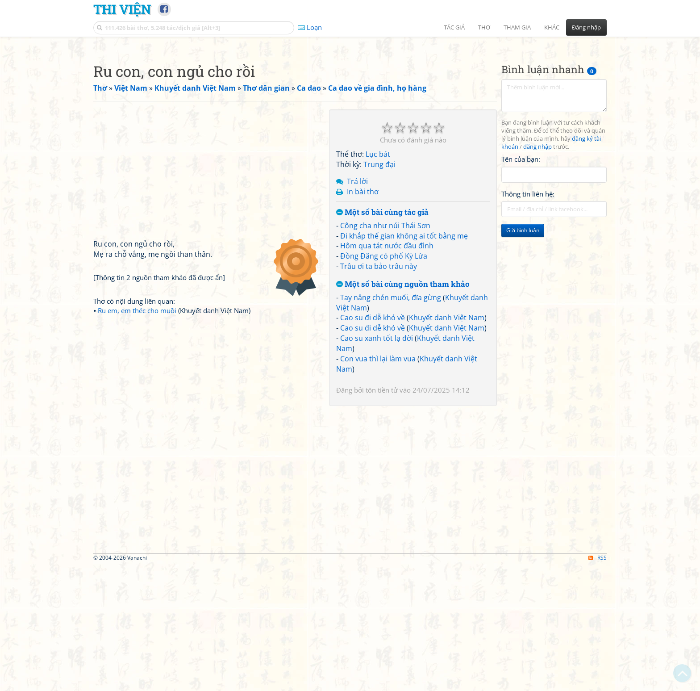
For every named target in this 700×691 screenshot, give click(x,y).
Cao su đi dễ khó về (372, 443)
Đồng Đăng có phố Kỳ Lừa (383, 381)
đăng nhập (537, 272)
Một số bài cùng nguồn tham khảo (403, 409)
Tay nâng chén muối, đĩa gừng (390, 422)
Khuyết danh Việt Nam (446, 443)
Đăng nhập (586, 27)
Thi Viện (122, 8)
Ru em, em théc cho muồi (137, 435)
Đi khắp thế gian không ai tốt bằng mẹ (404, 361)
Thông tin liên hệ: (527, 318)
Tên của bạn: (520, 284)
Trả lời (357, 306)
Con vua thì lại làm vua (378, 484)
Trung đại (379, 289)
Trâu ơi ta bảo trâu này (378, 391)
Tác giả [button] (454, 27)
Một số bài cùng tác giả (382, 337)
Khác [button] (551, 27)
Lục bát (378, 279)
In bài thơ (363, 317)
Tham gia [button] (517, 27)
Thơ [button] (484, 27)
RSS (597, 683)
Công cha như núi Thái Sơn (385, 351)
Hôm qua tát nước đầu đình (386, 371)
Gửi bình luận (522, 355)
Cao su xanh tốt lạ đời (376, 463)
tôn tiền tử (382, 515)
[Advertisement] (350, 105)
